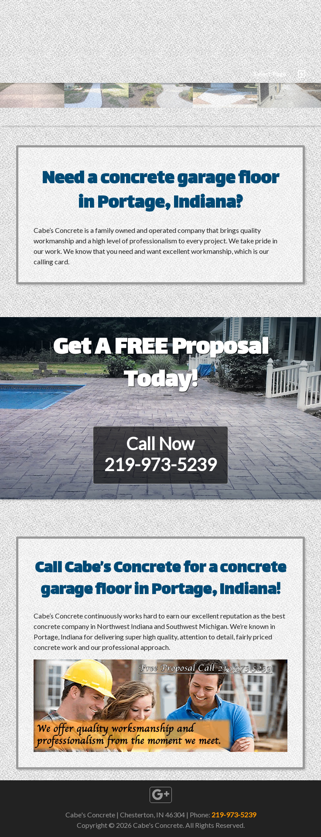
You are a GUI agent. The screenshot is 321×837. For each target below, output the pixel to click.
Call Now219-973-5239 (160, 454)
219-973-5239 (234, 814)
